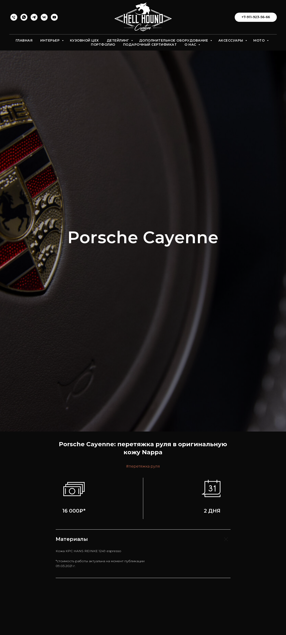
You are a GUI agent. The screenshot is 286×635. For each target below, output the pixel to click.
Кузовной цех (84, 40)
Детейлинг (118, 40)
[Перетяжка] (13, 17)
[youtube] (54, 17)
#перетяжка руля (143, 466)
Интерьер (50, 40)
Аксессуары (231, 40)
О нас (191, 44)
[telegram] (34, 17)
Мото (259, 40)
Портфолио (103, 44)
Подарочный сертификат (150, 44)
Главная (24, 40)
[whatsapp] (23, 17)
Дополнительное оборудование (174, 40)
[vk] (44, 17)
